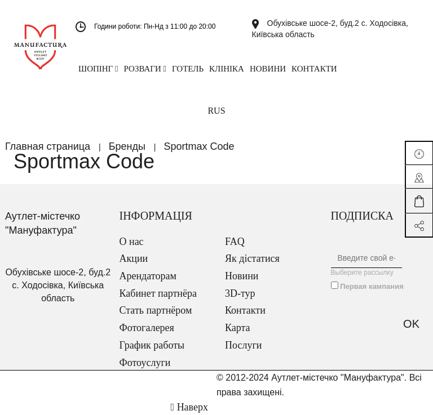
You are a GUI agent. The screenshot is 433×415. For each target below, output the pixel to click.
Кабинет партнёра (158, 293)
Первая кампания (372, 286)
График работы (152, 345)
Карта (237, 327)
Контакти (245, 310)
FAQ (235, 241)
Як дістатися (252, 258)
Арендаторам (148, 276)
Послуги (243, 345)
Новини (241, 276)
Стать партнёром (156, 310)
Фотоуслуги (145, 362)
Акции (134, 258)
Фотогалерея (147, 327)
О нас (132, 241)
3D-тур (240, 293)
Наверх (189, 407)
